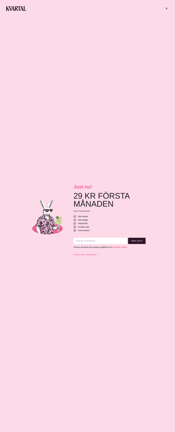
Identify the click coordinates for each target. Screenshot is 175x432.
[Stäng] (166, 8)
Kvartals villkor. (120, 247)
